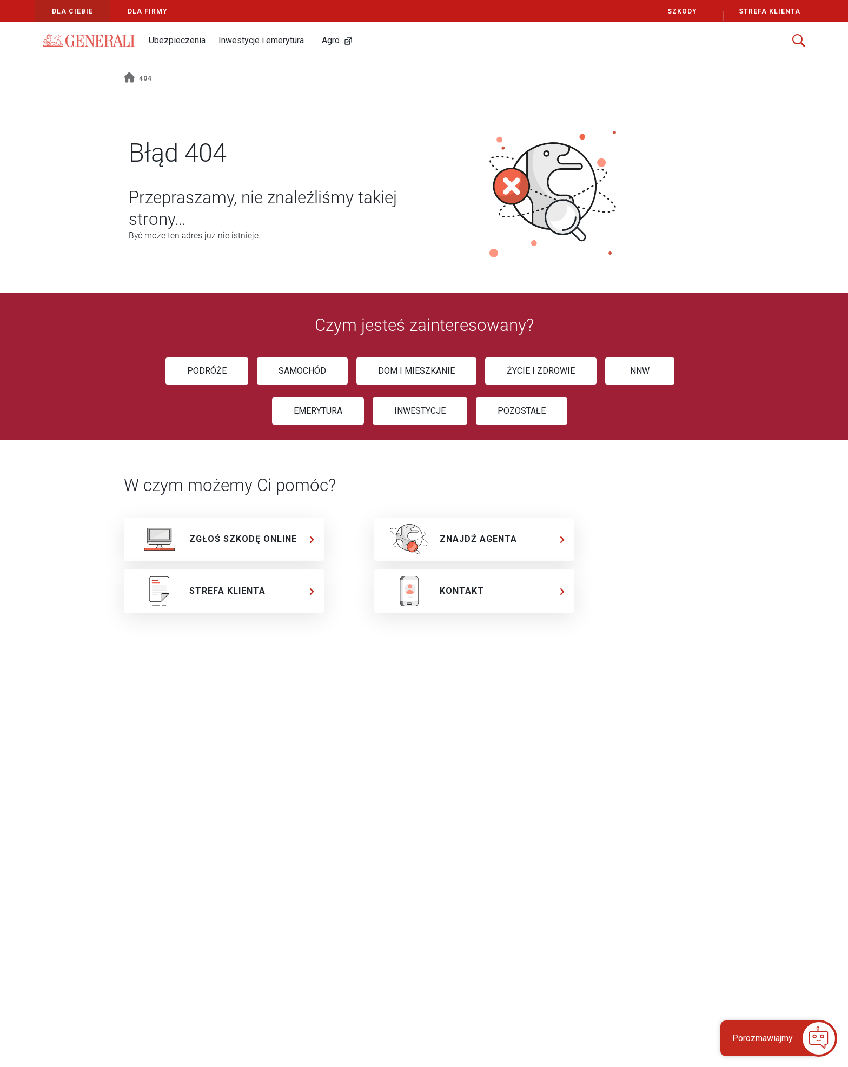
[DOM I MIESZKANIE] (416, 371)
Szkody (682, 11)
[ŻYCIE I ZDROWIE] (541, 371)
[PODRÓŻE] (206, 371)
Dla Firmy (148, 11)
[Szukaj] (798, 40)
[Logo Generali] (89, 40)
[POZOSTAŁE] (521, 411)
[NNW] (639, 371)
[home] (129, 78)
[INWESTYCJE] (420, 411)
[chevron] (312, 539)
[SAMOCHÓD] (302, 371)
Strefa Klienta (762, 11)
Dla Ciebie (72, 11)
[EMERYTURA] (318, 411)
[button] (772, 1038)
